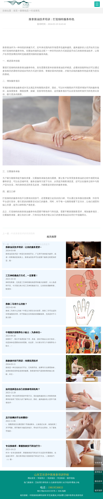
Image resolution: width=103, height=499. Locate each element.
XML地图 (62, 491)
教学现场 (71, 478)
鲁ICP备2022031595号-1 (47, 491)
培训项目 (51, 478)
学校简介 (41, 478)
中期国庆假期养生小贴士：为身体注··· (24, 332)
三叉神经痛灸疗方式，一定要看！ (22, 275)
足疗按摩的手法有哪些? (17, 417)
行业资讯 (35, 11)
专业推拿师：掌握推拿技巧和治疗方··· (24, 446)
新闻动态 (24, 11)
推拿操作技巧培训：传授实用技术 (22, 361)
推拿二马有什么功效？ (16, 304)
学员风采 (61, 478)
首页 (15, 11)
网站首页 (31, 478)
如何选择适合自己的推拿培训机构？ (23, 389)
